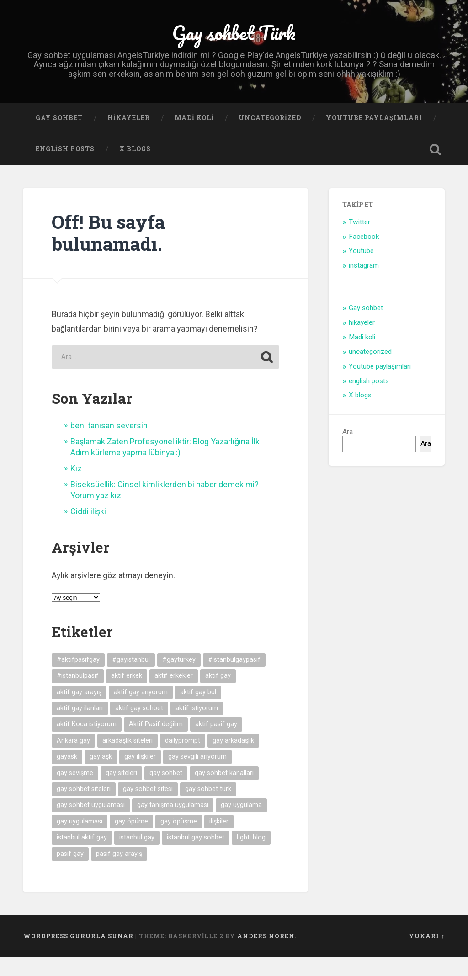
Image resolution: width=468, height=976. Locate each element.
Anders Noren (266, 954)
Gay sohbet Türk (234, 41)
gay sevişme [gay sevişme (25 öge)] (75, 791)
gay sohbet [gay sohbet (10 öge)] (165, 791)
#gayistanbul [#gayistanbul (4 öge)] (131, 678)
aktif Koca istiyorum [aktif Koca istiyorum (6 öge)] (87, 743)
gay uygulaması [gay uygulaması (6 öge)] (79, 840)
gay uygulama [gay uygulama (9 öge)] (241, 824)
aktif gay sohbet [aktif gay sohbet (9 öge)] (139, 727)
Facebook (364, 255)
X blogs (135, 168)
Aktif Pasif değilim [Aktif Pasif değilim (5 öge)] (156, 743)
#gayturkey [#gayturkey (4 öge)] (179, 678)
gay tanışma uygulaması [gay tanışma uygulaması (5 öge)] (172, 824)
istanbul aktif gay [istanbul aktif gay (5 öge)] (82, 856)
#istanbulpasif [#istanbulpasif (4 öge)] (78, 694)
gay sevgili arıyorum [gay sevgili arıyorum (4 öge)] (197, 775)
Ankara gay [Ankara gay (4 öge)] (73, 759)
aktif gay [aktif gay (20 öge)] (218, 694)
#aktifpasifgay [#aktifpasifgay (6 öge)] (78, 678)
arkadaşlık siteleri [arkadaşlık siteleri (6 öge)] (127, 759)
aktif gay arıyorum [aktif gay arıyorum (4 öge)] (141, 710)
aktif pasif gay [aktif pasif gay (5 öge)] (216, 743)
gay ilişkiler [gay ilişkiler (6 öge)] (140, 775)
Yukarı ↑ (426, 954)
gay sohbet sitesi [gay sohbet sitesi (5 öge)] (148, 808)
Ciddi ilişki (88, 530)
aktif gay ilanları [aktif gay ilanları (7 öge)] (80, 727)
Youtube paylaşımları (374, 136)
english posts (65, 168)
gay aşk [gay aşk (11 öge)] (101, 775)
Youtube (361, 269)
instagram (364, 284)
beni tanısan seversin (109, 444)
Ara (347, 450)
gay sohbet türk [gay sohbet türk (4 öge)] (208, 808)
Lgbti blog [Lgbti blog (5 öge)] (251, 856)
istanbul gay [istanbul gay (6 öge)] (136, 856)
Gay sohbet (59, 136)
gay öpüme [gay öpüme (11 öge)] (131, 840)
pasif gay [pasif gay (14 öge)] (70, 872)
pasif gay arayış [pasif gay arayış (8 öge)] (119, 872)
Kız (76, 487)
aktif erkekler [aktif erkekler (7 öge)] (173, 694)
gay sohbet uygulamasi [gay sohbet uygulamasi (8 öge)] (91, 824)
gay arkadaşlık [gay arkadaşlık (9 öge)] (233, 759)
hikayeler (128, 136)
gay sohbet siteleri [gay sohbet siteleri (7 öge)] (84, 808)
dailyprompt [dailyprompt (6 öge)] (182, 759)
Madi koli (194, 136)
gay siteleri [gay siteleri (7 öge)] (121, 791)
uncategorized (270, 136)
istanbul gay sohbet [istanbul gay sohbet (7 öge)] (195, 856)
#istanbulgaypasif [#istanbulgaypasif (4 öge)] (234, 678)
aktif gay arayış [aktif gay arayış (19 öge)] (79, 710)
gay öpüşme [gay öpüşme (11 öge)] (178, 840)
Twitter (359, 241)
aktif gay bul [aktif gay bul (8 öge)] (198, 710)
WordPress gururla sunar (78, 954)
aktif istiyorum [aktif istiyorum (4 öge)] (197, 727)
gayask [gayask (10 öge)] (67, 775)
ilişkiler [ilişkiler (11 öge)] (219, 840)
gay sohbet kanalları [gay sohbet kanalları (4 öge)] (224, 791)
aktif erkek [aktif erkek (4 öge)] (126, 694)
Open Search (435, 168)
